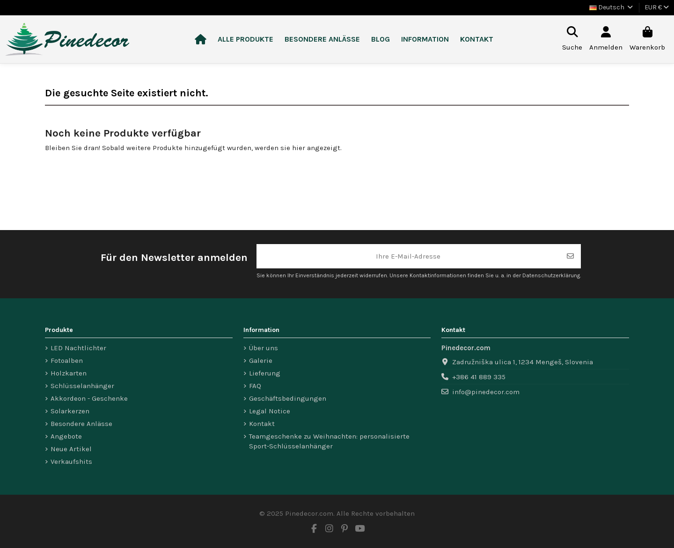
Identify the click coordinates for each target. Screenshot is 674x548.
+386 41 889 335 (479, 377)
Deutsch (611, 7)
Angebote (66, 436)
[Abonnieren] (570, 256)
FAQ (255, 386)
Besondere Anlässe (81, 423)
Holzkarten (69, 373)
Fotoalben (67, 360)
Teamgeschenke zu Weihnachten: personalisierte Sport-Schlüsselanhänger (329, 441)
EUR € (657, 7)
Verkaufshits (71, 461)
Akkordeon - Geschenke (89, 398)
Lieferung (264, 373)
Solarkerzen (70, 411)
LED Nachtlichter (78, 348)
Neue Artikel (71, 449)
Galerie (260, 360)
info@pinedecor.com (486, 392)
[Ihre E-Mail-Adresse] (408, 256)
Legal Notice (269, 411)
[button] (245, 39)
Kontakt (262, 423)
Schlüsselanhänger (82, 386)
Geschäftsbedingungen (287, 398)
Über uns (263, 348)
